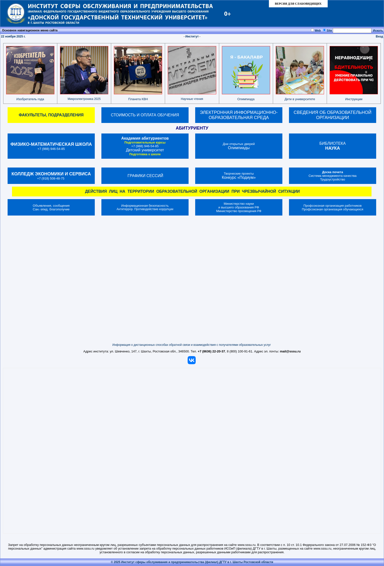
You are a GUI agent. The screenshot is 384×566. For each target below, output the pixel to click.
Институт (192, 36)
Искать (378, 30)
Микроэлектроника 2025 (84, 99)
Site (329, 30)
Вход (379, 36)
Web (318, 30)
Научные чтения (192, 99)
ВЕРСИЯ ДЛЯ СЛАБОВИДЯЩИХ (298, 3)
